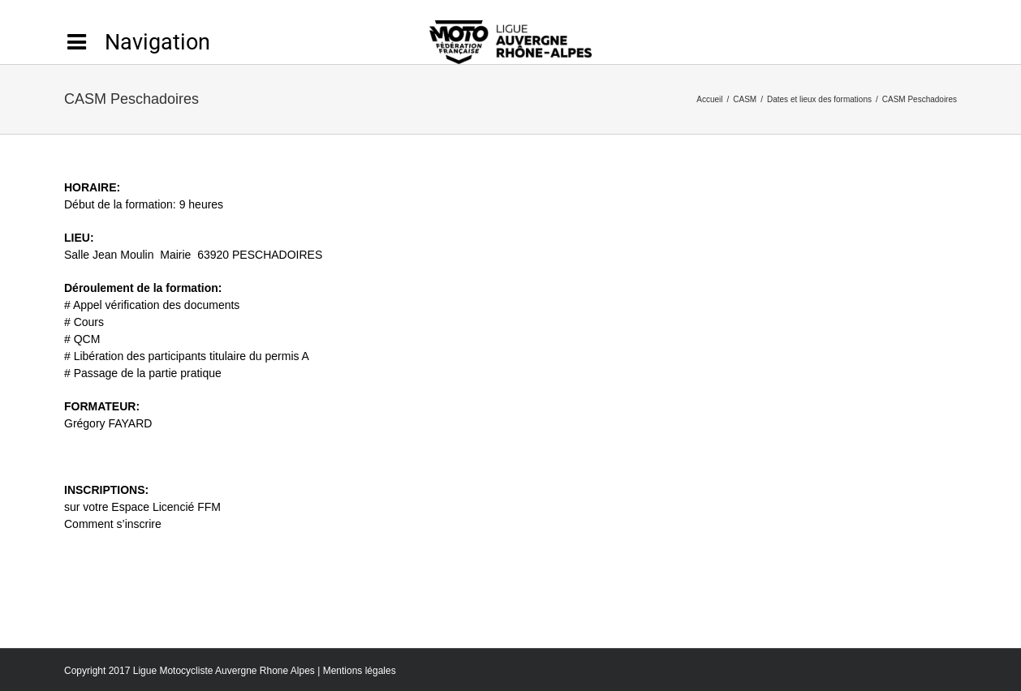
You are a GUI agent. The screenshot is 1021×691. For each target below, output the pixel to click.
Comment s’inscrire (113, 523)
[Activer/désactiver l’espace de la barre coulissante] (137, 42)
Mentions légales (359, 670)
